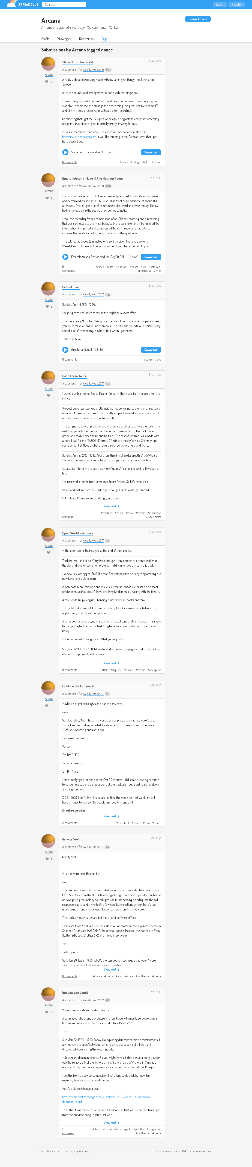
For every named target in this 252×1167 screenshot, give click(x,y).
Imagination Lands (76, 992)
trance (157, 823)
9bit (105, 670)
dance (125, 162)
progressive (145, 271)
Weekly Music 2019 (94, 70)
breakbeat (123, 823)
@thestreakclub (203, 1151)
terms (65, 1151)
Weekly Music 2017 (94, 294)
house (135, 267)
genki (128, 1129)
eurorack (122, 267)
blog (87, 1151)
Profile (45, 39)
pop (159, 360)
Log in (220, 4)
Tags (108, 39)
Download (151, 153)
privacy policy (76, 1151)
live (144, 267)
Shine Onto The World (79, 62)
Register (237, 4)
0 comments (69, 162)
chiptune (107, 513)
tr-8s (158, 271)
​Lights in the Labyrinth (79, 686)
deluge (136, 162)
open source (174, 1151)
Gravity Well (72, 839)
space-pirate (154, 517)
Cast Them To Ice (75, 376)
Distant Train (72, 287)
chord (97, 1129)
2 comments (69, 823)
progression (155, 1129)
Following (63, 39)
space (130, 976)
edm (146, 162)
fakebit (141, 513)
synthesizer (144, 976)
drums (109, 976)
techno (157, 162)
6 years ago (155, 61)
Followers (87, 39)
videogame (155, 670)
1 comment (68, 515)
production (155, 513)
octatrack (156, 267)
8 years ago (155, 286)
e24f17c (184, 1151)
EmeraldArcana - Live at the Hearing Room (95, 178)
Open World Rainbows (79, 533)
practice (139, 1129)
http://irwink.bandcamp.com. (79, 137)
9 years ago (155, 375)
